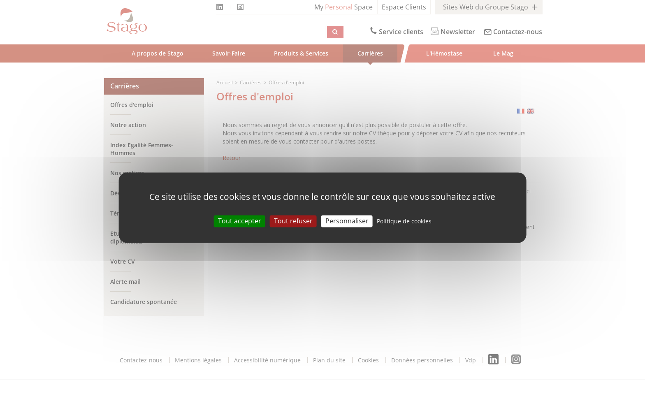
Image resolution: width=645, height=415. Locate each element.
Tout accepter (239, 220)
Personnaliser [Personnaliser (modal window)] (347, 220)
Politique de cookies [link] (404, 221)
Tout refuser (293, 220)
